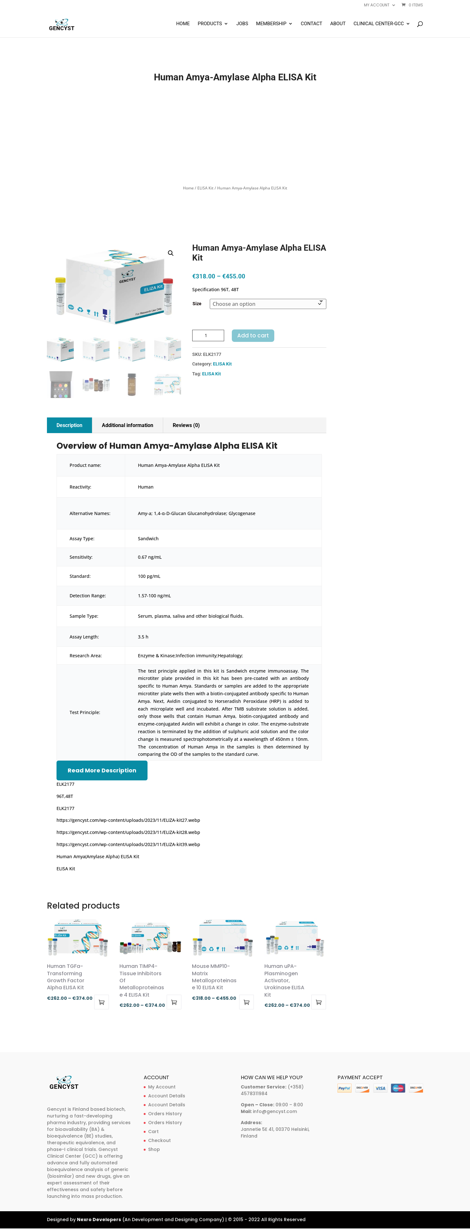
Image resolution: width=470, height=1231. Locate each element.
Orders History (165, 1113)
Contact (311, 23)
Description (69, 425)
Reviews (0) (186, 425)
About (337, 23)
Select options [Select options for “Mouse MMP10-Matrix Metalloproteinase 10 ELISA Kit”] (246, 1002)
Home (183, 23)
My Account (162, 1087)
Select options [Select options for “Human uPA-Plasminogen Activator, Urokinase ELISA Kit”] (318, 1002)
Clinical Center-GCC (378, 23)
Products (210, 23)
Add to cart (253, 335)
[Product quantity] (208, 335)
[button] (171, 253)
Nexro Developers (99, 1219)
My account (377, 5)
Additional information (127, 425)
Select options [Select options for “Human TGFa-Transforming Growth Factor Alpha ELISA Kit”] (101, 1002)
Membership (271, 23)
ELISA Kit (205, 188)
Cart (153, 1131)
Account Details (166, 1096)
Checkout (159, 1140)
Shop (154, 1149)
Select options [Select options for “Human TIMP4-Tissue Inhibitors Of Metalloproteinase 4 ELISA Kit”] (174, 1002)
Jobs (242, 23)
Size (197, 303)
